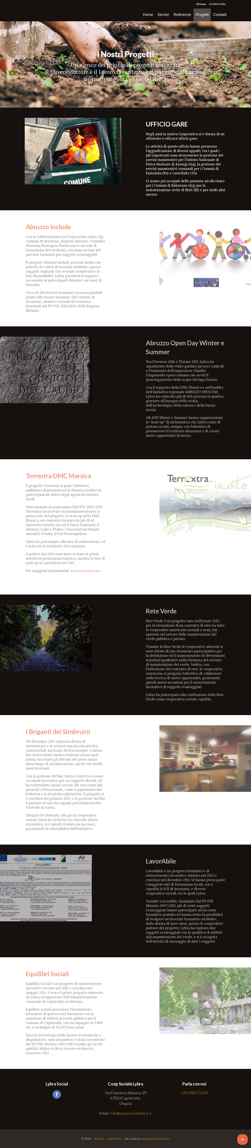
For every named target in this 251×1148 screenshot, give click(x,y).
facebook (56, 1094)
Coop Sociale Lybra (39, 10)
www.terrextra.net (85, 571)
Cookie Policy (217, 4)
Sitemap (201, 4)
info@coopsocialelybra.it (130, 1113)
